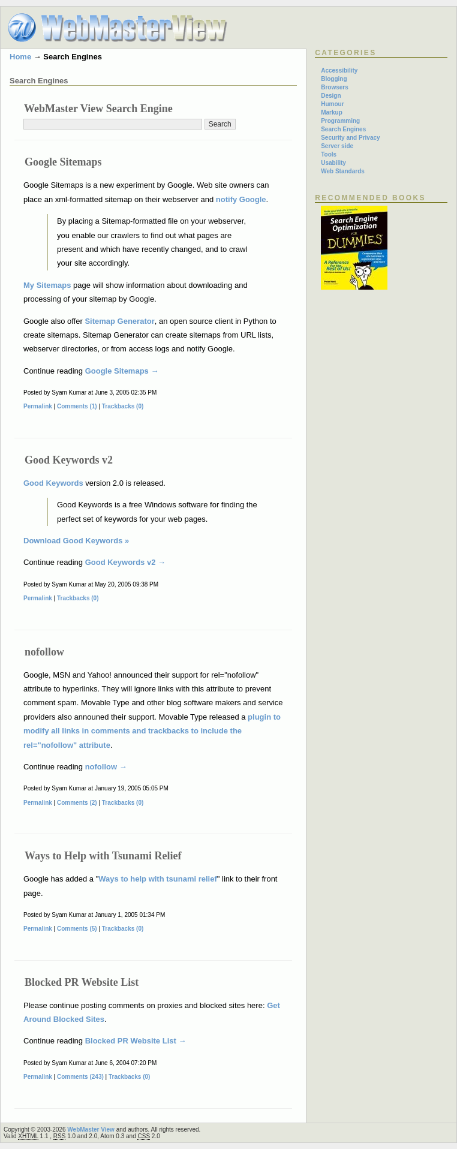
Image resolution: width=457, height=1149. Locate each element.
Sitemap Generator (119, 321)
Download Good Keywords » (76, 540)
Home (20, 56)
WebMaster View (91, 1129)
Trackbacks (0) (123, 406)
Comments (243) (80, 1076)
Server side (337, 146)
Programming (340, 121)
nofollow (44, 652)
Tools (328, 154)
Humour (332, 104)
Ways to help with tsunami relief (157, 878)
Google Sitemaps (63, 162)
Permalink (37, 406)
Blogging (334, 79)
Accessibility (339, 70)
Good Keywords (53, 483)
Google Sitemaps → (122, 370)
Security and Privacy (350, 137)
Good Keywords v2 (69, 460)
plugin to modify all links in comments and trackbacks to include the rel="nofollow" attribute (152, 731)
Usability (333, 163)
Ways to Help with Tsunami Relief (103, 856)
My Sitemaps (47, 285)
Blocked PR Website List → (136, 1040)
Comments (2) (77, 802)
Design (331, 95)
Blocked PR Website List (82, 982)
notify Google (241, 199)
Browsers (334, 87)
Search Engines (343, 129)
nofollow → (106, 766)
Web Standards (343, 171)
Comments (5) (77, 928)
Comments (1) (77, 406)
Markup (331, 112)
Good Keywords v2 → (125, 562)
